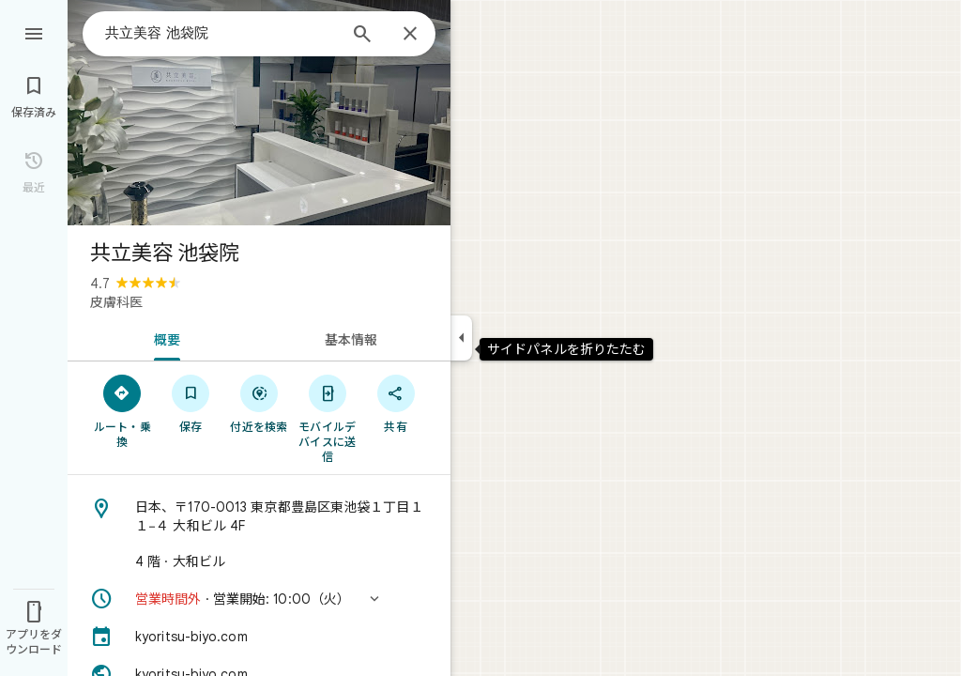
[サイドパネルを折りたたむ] (461, 338)
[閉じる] (410, 34)
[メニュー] (34, 32)
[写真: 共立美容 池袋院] (259, 112)
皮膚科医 (116, 302)
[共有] (395, 403)
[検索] (362, 35)
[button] (259, 599)
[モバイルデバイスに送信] (327, 418)
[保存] (191, 403)
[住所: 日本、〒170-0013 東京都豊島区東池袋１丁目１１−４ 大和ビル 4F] (259, 516)
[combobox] (220, 33)
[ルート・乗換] (122, 410)
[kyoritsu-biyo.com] (259, 636)
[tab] (163, 338)
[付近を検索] (259, 403)
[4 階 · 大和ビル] (259, 561)
